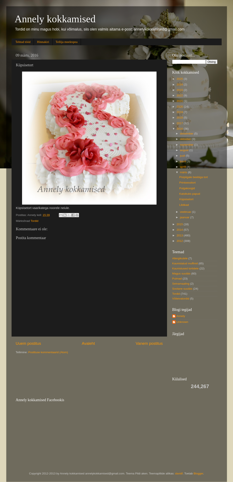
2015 (180, 224)
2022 (180, 95)
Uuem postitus (28, 343)
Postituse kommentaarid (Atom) (48, 352)
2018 (180, 117)
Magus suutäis (181, 273)
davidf (179, 473)
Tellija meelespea (67, 42)
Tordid (34, 220)
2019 (180, 112)
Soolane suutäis (182, 288)
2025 (180, 78)
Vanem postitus (149, 343)
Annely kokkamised (55, 18)
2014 (180, 229)
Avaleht (88, 343)
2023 (180, 90)
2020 (180, 106)
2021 (180, 101)
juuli (183, 155)
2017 (180, 123)
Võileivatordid (180, 298)
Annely (180, 316)
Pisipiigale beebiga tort (193, 177)
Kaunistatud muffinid (185, 263)
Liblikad (184, 204)
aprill (183, 166)
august (184, 150)
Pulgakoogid (187, 188)
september (187, 144)
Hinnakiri (43, 42)
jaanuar (185, 217)
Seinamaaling (181, 283)
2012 (180, 240)
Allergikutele (180, 258)
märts (184, 172)
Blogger (198, 473)
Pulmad (177, 278)
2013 (180, 235)
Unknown (182, 322)
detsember (187, 133)
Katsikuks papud (189, 193)
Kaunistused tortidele (185, 268)
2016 (180, 128)
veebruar (186, 211)
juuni (183, 161)
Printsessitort (187, 182)
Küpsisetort (186, 199)
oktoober (186, 139)
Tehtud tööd (22, 42)
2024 (180, 84)
